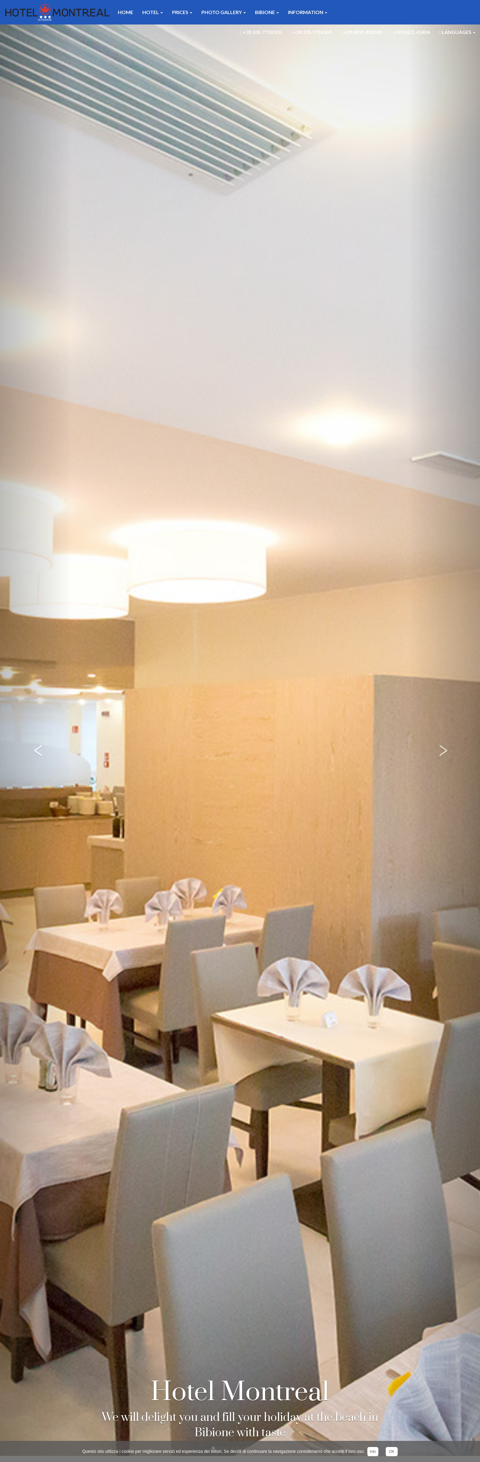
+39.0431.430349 (361, 32)
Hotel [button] (152, 12)
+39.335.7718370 (260, 32)
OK (391, 1451)
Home (125, 12)
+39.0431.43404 (410, 32)
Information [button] (307, 12)
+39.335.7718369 (311, 32)
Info (373, 1451)
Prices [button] (182, 12)
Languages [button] (457, 32)
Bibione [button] (267, 12)
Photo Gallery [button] (223, 12)
